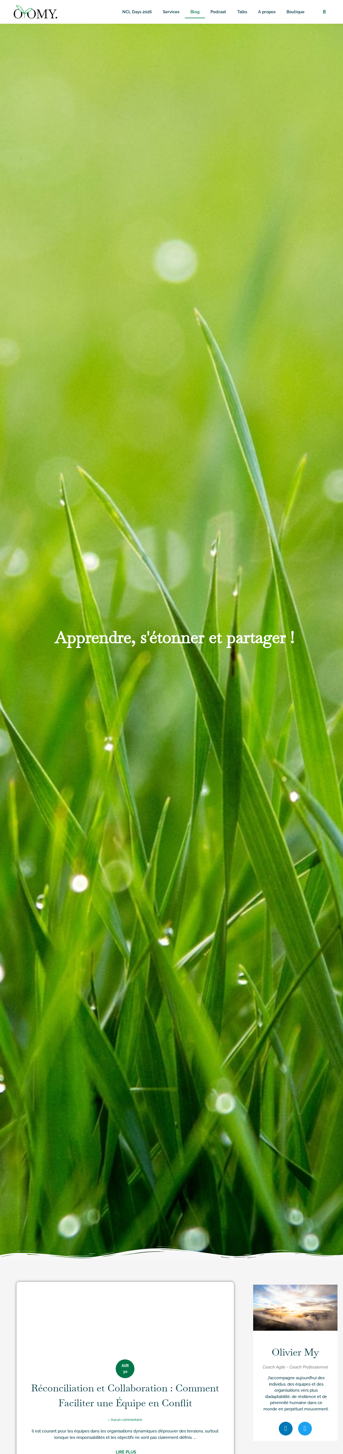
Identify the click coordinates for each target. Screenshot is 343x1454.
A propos (267, 11)
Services (171, 11)
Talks (242, 11)
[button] (324, 11)
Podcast (218, 11)
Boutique (295, 11)
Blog (194, 11)
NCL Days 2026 (137, 11)
